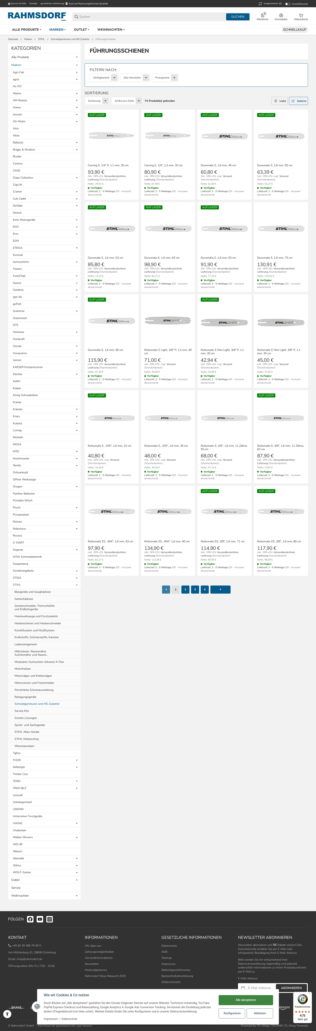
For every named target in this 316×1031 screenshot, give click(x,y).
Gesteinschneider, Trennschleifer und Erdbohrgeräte (35, 607)
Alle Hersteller (132, 77)
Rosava (17, 535)
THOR (17, 760)
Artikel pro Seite (124, 101)
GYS (15, 325)
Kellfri (16, 381)
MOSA (17, 444)
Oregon (17, 486)
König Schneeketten (25, 395)
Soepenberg (20, 564)
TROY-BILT (19, 788)
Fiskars (17, 269)
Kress (16, 416)
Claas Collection (23, 178)
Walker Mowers (23, 837)
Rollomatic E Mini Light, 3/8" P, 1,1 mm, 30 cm (222, 351)
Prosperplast (21, 515)
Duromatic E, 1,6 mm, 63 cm (162, 258)
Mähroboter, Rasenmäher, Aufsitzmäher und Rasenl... (31, 653)
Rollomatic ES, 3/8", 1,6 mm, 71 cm (223, 541)
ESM (16, 241)
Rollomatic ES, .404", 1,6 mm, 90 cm (167, 541)
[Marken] (57, 30)
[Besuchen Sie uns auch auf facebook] (30, 919)
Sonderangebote (23, 571)
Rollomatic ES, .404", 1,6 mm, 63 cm (110, 541)
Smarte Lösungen (26, 718)
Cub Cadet (19, 199)
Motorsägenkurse (96, 970)
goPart (17, 304)
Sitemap (166, 958)
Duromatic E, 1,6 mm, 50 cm (274, 165)
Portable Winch (22, 500)
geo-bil (17, 297)
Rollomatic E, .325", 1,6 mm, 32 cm (109, 446)
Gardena (18, 290)
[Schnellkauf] (295, 29)
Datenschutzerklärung (251, 964)
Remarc (17, 522)
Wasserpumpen (24, 746)
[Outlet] (81, 30)
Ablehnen (260, 1013)
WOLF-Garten (22, 872)
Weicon (17, 851)
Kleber (17, 388)
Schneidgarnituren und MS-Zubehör (70, 39)
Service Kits (22, 711)
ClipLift (17, 185)
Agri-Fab (18, 72)
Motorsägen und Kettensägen (33, 676)
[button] (279, 101)
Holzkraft (19, 339)
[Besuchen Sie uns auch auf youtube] (40, 919)
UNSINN (18, 809)
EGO (16, 227)
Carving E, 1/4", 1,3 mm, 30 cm (163, 165)
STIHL (41, 39)
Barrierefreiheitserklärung (177, 976)
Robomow (19, 529)
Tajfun (17, 753)
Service (16, 888)
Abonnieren (291, 988)
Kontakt (33, 3)
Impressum (168, 964)
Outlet (15, 880)
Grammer (19, 311)
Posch (17, 507)
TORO (17, 781)
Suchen (237, 17)
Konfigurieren (232, 1013)
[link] (196, 75)
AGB (164, 952)
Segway (18, 550)
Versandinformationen (99, 958)
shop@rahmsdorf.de (29, 959)
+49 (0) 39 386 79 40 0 (26, 945)
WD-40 (17, 844)
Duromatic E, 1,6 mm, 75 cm (274, 258)
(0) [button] (270, 3)
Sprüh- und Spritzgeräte (30, 725)
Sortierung (94, 101)
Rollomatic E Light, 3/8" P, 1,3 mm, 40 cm (168, 351)
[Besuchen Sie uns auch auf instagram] (49, 919)
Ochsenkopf (20, 472)
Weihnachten (20, 896)
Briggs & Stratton (24, 150)
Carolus (18, 163)
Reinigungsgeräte (25, 697)
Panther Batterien (24, 494)
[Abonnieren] (243, 988)
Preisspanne (162, 77)
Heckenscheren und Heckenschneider (38, 623)
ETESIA (17, 248)
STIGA (17, 578)
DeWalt (17, 206)
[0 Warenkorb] (301, 16)
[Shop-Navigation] (17, 3)
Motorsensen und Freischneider (34, 683)
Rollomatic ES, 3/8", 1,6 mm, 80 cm (279, 541)
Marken (28, 39)
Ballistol (18, 142)
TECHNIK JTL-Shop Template (289, 1026)
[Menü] (309, 994)
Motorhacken (23, 669)
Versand (227, 176)
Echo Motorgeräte (24, 220)
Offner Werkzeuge (24, 479)
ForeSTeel (19, 276)
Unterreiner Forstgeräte (27, 816)
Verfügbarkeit (101, 77)
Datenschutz (169, 946)
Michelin (18, 437)
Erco (15, 234)
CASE (16, 171)
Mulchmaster (21, 458)
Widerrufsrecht (170, 982)
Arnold (17, 114)
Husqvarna (20, 353)
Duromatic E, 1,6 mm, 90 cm (105, 350)
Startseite (13, 39)
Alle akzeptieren (246, 1000)
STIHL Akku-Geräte (27, 732)
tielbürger (19, 767)
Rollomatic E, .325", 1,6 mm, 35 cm (166, 446)
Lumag (17, 430)
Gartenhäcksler (24, 599)
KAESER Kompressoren (28, 367)
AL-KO (17, 86)
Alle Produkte (20, 57)
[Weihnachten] (111, 30)
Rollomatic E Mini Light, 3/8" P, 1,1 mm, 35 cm (278, 351)
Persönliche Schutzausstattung (34, 690)
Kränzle (17, 409)
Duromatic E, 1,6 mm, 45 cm (218, 165)
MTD (16, 451)
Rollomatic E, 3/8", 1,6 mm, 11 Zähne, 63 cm (280, 447)
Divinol (17, 213)
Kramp (17, 402)
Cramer (17, 191)
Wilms (17, 865)
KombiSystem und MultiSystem (34, 630)
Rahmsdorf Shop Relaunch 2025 (105, 976)
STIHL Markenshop (27, 739)
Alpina (17, 93)
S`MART (18, 543)
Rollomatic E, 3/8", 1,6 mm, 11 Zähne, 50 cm (224, 447)
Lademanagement (26, 644)
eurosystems (21, 262)
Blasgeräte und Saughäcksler (33, 592)
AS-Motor (19, 121)
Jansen (17, 360)
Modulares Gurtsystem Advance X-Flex (39, 662)
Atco (16, 128)
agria (16, 79)
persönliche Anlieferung (52, 3)
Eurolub (18, 255)
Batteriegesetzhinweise (175, 970)
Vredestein (19, 830)
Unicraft (18, 795)
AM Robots (20, 100)
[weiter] (220, 590)
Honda (17, 346)
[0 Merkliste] (262, 16)
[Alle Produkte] (26, 30)
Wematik (18, 858)
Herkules (18, 332)
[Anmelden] (281, 16)
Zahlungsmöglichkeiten (99, 952)
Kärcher (17, 374)
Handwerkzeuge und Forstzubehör (36, 616)
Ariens (17, 107)
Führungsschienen (106, 39)
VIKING (17, 823)
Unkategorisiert (22, 802)
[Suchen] (152, 16)
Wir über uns (93, 946)
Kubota (17, 423)
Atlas (16, 135)
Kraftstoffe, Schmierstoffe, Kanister (37, 637)
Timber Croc (20, 774)
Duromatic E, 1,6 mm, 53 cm (105, 258)
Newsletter (92, 964)
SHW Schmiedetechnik (27, 557)
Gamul (17, 283)
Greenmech (20, 318)
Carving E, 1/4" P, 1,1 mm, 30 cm (108, 165)
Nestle (17, 465)
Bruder (17, 156)
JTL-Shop (263, 1026)
